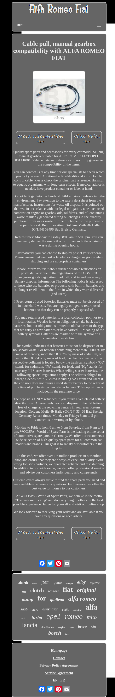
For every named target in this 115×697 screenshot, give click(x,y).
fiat (68, 589)
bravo (35, 609)
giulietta (57, 599)
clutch (37, 590)
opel (53, 617)
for (42, 598)
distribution (47, 627)
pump (27, 599)
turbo (36, 617)
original (86, 590)
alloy (81, 582)
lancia (29, 625)
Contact (59, 658)
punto (58, 583)
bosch (54, 633)
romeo (74, 616)
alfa (91, 607)
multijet (69, 583)
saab (24, 609)
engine (61, 627)
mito (92, 617)
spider (77, 610)
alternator (50, 609)
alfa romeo (82, 598)
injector (95, 583)
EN (55, 680)
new (72, 627)
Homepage (59, 650)
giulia (65, 609)
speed (34, 583)
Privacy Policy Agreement (59, 665)
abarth (23, 583)
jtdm (45, 582)
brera (82, 626)
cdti (93, 627)
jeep (24, 591)
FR (62, 680)
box (67, 634)
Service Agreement (59, 673)
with (24, 618)
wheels (53, 591)
